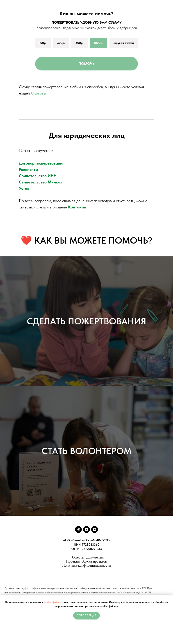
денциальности (99, 565)
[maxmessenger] (94, 529)
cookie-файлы (52, 602)
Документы (95, 557)
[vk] (78, 529)
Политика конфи (75, 565)
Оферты (38, 93)
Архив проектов (94, 561)
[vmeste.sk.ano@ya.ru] (86, 529)
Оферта (78, 557)
